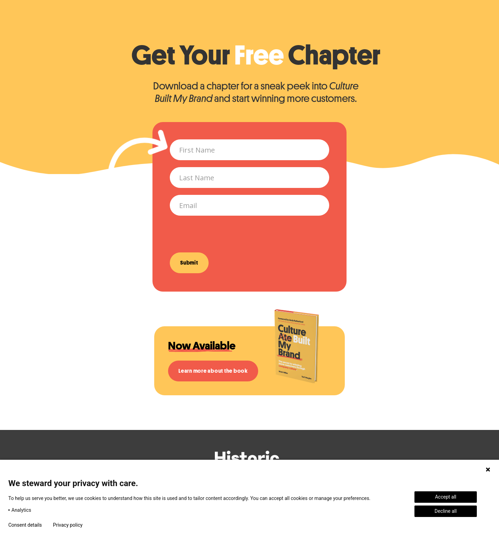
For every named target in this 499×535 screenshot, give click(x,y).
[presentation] (222, 236)
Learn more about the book (213, 371)
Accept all (445, 497)
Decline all (446, 511)
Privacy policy (67, 525)
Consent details (25, 525)
